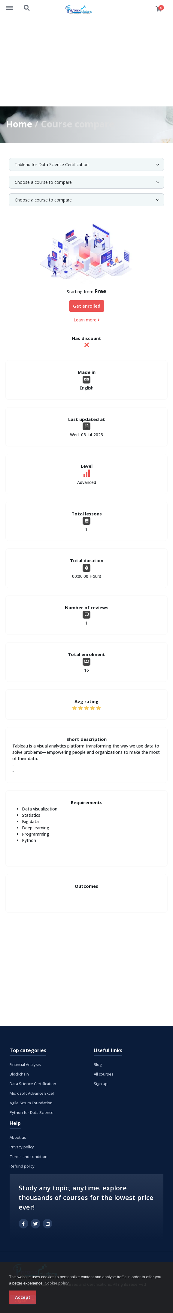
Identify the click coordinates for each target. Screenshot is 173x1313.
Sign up (101, 1083)
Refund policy (22, 1165)
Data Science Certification (33, 1083)
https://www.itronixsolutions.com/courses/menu (12, 5)
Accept (22, 1297)
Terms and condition (28, 1156)
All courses (104, 1073)
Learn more (87, 319)
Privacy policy (22, 1146)
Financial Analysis (25, 1064)
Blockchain (19, 1073)
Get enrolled (86, 306)
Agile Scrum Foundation (31, 1102)
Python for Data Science (31, 1112)
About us (18, 1137)
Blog (98, 1064)
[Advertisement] (86, 61)
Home (19, 124)
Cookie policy (57, 1283)
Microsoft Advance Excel (32, 1093)
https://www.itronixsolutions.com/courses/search (27, 8)
